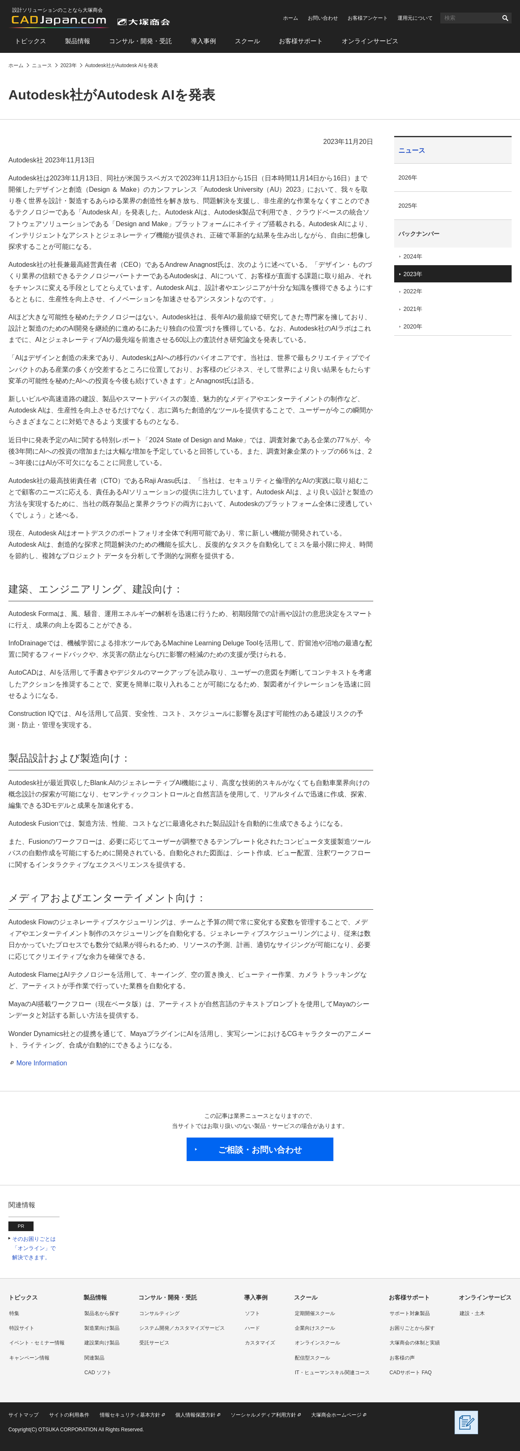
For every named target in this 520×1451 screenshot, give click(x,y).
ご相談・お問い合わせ (260, 1149)
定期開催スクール (315, 1313)
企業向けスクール (315, 1328)
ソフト (252, 1313)
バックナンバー (418, 233)
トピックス (30, 40)
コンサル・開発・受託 (140, 40)
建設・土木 (472, 1313)
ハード (252, 1328)
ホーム (290, 18)
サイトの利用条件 (69, 1415)
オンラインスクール (317, 1343)
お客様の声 (402, 1358)
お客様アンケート (368, 18)
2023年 (412, 274)
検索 (505, 18)
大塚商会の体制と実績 (415, 1343)
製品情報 (77, 40)
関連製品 (94, 1358)
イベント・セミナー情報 (37, 1343)
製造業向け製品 (102, 1328)
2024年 (412, 256)
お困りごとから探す (412, 1328)
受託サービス (154, 1343)
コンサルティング (159, 1313)
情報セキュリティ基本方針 (130, 1415)
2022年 (412, 291)
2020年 (412, 326)
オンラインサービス (370, 40)
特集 (14, 1313)
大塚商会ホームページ (336, 1415)
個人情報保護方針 (195, 1415)
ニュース (411, 150)
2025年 (407, 205)
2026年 (407, 177)
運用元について (415, 18)
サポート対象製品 (410, 1313)
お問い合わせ (323, 18)
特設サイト (21, 1328)
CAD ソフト (98, 1372)
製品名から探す (102, 1313)
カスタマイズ (260, 1343)
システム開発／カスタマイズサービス (182, 1328)
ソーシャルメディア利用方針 (263, 1415)
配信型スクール (312, 1358)
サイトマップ (23, 1415)
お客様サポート (301, 40)
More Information (41, 1063)
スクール (247, 40)
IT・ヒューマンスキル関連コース (332, 1372)
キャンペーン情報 (29, 1358)
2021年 (412, 308)
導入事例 (203, 40)
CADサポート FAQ (411, 1372)
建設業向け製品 (102, 1343)
